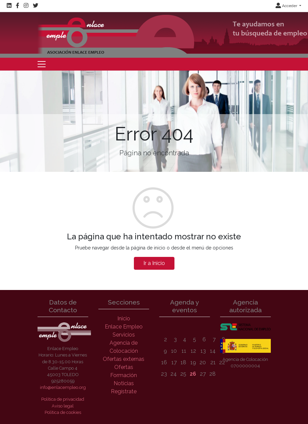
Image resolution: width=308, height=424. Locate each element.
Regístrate (124, 391)
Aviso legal (63, 405)
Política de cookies (63, 412)
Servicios (124, 335)
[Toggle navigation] (41, 64)
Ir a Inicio (154, 263)
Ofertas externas (123, 359)
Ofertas (123, 367)
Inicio (123, 318)
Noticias (124, 383)
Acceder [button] (287, 5)
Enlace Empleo (124, 326)
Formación (123, 375)
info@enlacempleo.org (63, 387)
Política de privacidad (62, 399)
